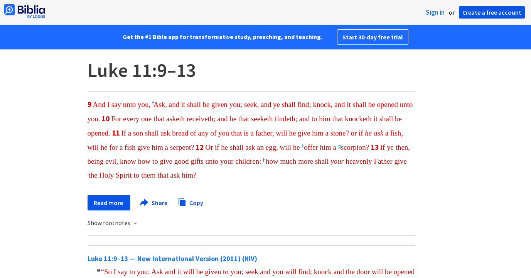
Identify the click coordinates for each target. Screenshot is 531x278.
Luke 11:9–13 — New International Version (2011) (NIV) (172, 258)
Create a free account (491, 12)
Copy (190, 202)
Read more (109, 203)
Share (154, 203)
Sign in (435, 12)
